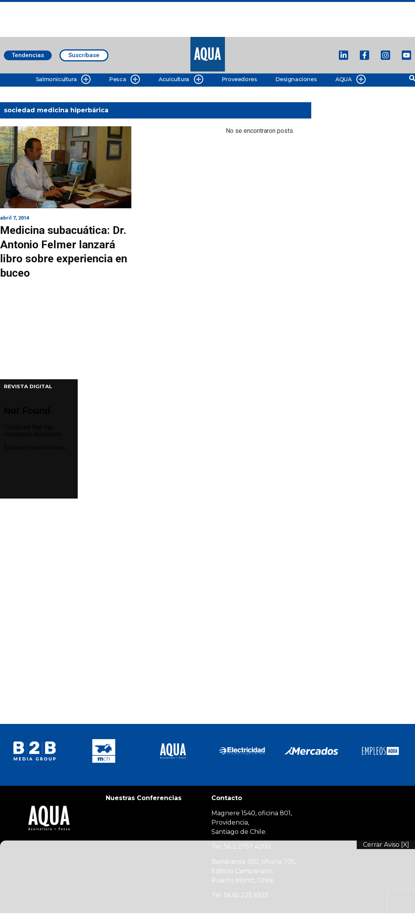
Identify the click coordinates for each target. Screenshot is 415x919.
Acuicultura (181, 79)
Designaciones (296, 79)
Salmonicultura (63, 79)
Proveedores (239, 79)
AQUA (350, 79)
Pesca (124, 79)
